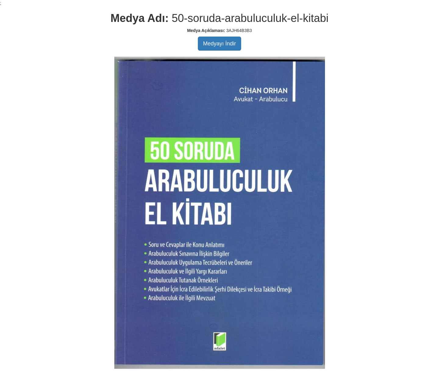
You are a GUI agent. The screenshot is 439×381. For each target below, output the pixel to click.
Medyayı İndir (219, 44)
